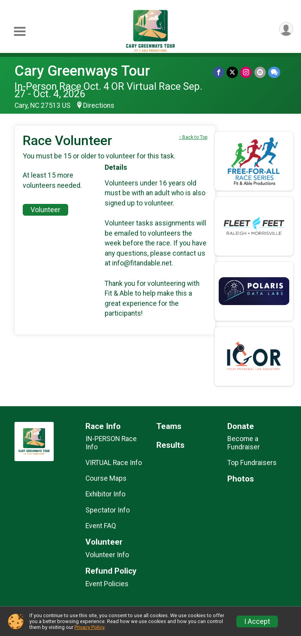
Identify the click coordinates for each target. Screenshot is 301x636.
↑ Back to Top (193, 137)
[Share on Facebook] (219, 72)
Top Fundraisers (252, 463)
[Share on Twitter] (232, 72)
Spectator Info (107, 510)
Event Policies (107, 584)
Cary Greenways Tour (82, 70)
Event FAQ (100, 526)
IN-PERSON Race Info (111, 443)
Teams (168, 426)
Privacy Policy (89, 627)
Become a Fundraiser (243, 443)
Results (170, 445)
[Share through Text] (274, 72)
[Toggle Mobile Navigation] (19, 32)
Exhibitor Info (105, 494)
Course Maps (106, 478)
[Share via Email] (260, 72)
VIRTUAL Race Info (113, 463)
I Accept (257, 621)
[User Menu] (286, 29)
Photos (240, 478)
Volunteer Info (107, 555)
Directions (98, 105)
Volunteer (45, 210)
